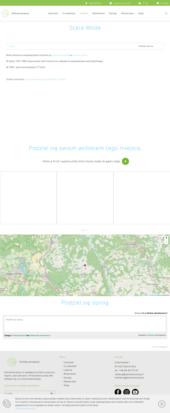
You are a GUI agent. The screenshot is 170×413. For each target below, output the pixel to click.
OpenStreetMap (155, 295)
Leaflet (145, 295)
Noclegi (113, 13)
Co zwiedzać (68, 13)
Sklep (141, 13)
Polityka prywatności (25, 408)
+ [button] (166, 238)
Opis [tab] (12, 46)
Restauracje (127, 13)
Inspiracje (53, 13)
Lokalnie (84, 13)
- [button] (166, 242)
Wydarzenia (99, 13)
